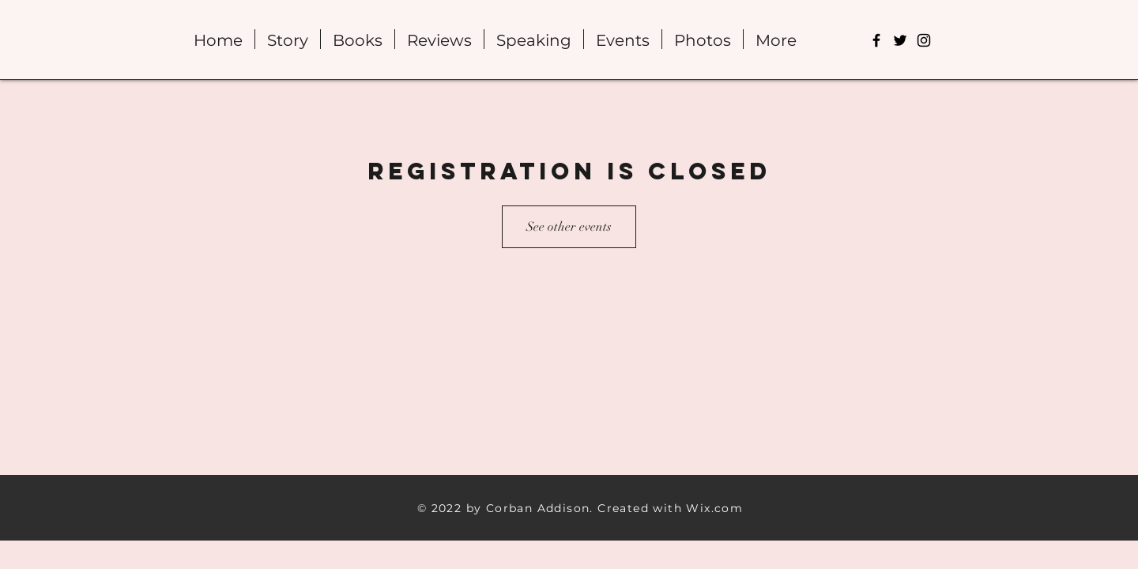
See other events (569, 227)
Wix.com (714, 508)
